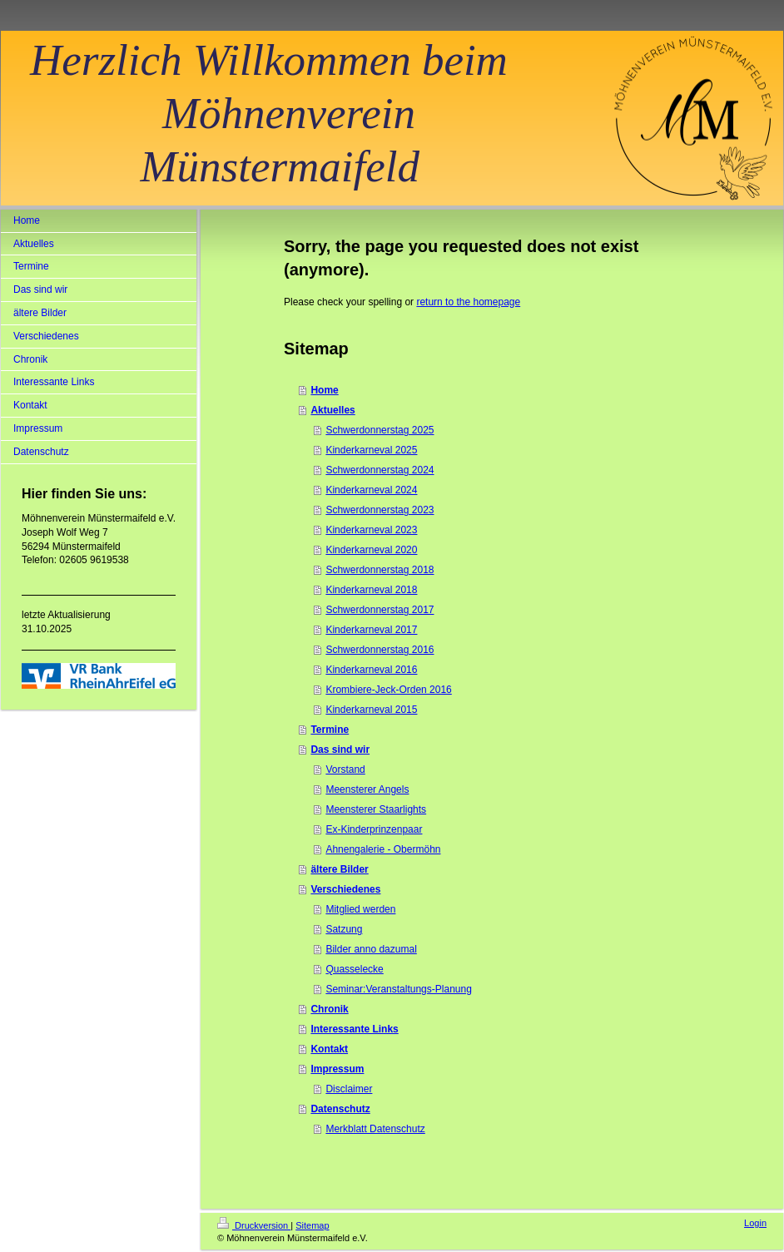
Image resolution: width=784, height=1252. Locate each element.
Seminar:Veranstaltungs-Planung (398, 989)
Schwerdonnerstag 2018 (379, 570)
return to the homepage (468, 302)
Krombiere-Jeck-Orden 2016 (388, 689)
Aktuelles (332, 410)
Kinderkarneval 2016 (371, 669)
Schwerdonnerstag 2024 (379, 470)
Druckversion (253, 1225)
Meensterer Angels (367, 789)
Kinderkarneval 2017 (371, 630)
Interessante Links (354, 1029)
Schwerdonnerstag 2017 (379, 610)
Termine (329, 729)
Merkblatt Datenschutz (374, 1129)
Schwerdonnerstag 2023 (379, 510)
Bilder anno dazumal (370, 949)
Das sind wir (340, 749)
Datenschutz (340, 1109)
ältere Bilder (339, 869)
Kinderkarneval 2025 (371, 450)
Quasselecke (354, 969)
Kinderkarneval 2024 (371, 490)
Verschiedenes (345, 889)
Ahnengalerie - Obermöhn (382, 849)
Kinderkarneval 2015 (371, 709)
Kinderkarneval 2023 (371, 530)
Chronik (329, 1009)
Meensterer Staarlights (375, 809)
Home (324, 390)
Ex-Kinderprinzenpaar (373, 829)
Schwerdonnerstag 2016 (379, 650)
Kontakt (329, 1049)
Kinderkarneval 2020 (371, 550)
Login (755, 1223)
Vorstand (345, 769)
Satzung (343, 929)
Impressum (337, 1069)
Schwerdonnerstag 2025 (379, 430)
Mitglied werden (360, 909)
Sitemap (312, 1225)
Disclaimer (348, 1089)
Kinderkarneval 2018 (371, 590)
